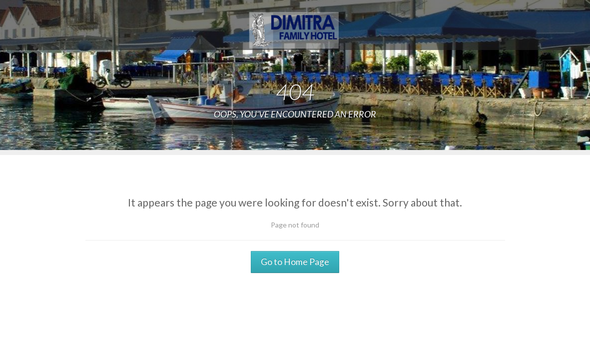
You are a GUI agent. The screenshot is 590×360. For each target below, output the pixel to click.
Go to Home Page (295, 261)
